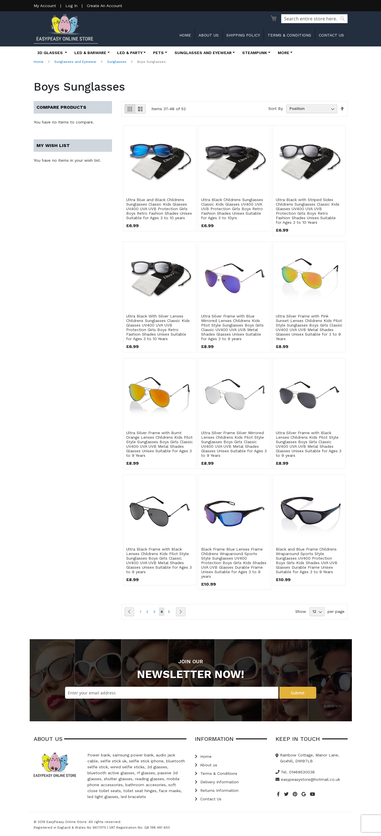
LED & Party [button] (130, 52)
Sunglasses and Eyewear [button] (203, 52)
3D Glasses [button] (50, 52)
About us (209, 35)
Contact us (331, 35)
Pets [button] (158, 52)
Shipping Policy (243, 35)
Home (185, 35)
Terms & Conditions (289, 35)
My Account (45, 5)
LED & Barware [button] (90, 52)
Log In (71, 5)
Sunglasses (116, 62)
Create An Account (104, 5)
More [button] (283, 52)
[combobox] (314, 18)
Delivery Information (217, 782)
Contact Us (208, 799)
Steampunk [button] (254, 52)
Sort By (275, 108)
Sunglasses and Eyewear (75, 62)
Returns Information (216, 790)
